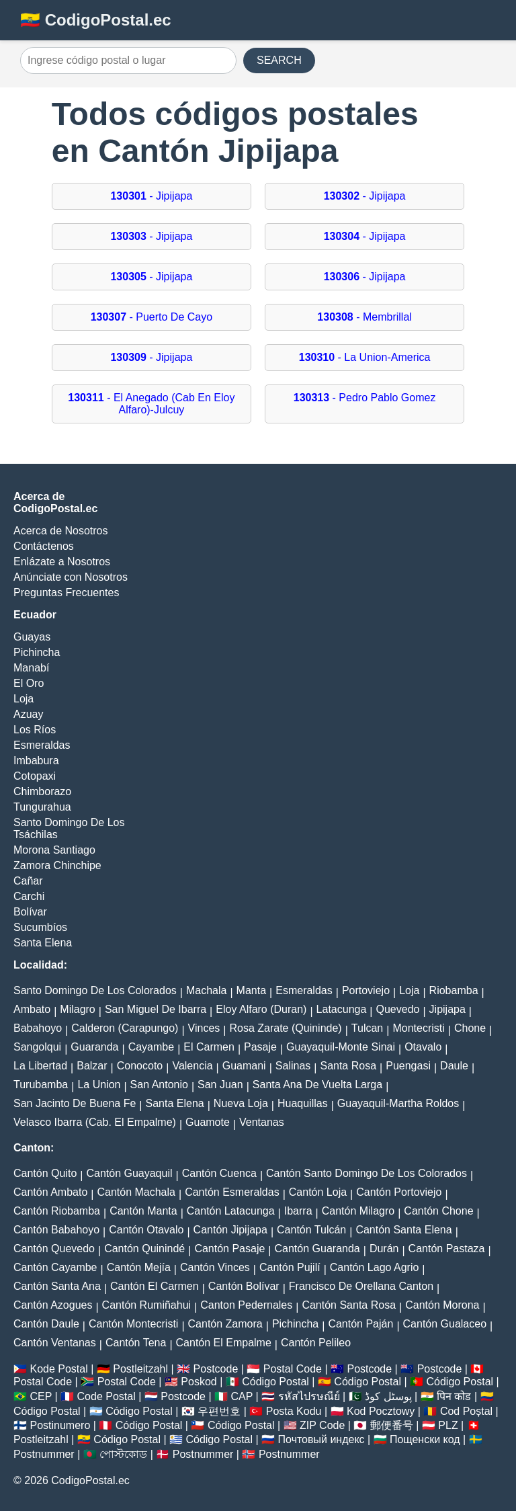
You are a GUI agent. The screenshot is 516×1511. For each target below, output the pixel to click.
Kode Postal (58, 1369)
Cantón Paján (360, 1324)
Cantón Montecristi (133, 1324)
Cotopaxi (34, 776)
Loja (23, 698)
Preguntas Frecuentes (66, 592)
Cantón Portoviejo (398, 1192)
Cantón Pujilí (289, 1267)
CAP (241, 1396)
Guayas (31, 637)
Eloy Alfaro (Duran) (261, 1009)
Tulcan (367, 1028)
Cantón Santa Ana (57, 1286)
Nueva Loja (241, 1103)
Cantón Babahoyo (56, 1229)
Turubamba (40, 1084)
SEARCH (279, 60)
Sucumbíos (40, 927)
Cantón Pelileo (316, 1342)
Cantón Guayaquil (129, 1173)
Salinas (292, 1065)
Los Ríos (34, 729)
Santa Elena (42, 942)
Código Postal (275, 1381)
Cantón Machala (136, 1192)
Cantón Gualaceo (445, 1324)
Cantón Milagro (358, 1211)
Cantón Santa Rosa (349, 1305)
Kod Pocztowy (381, 1411)
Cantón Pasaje (229, 1248)
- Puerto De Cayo (151, 317)
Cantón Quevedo (54, 1248)
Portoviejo (366, 990)
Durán (384, 1248)
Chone (470, 1028)
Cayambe (151, 1047)
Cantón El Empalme (223, 1342)
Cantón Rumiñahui (146, 1305)
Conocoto (140, 1065)
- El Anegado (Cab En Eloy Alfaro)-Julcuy (151, 403)
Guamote (207, 1122)
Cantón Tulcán (311, 1229)
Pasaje (260, 1047)
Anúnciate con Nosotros (70, 577)
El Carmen (208, 1047)
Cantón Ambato (50, 1192)
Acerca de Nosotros (60, 530)
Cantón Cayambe (55, 1267)
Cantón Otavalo (146, 1229)
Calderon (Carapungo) (124, 1028)
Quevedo (397, 1009)
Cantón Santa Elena (403, 1229)
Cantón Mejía (139, 1267)
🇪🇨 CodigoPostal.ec (95, 20)
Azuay (28, 714)
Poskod (198, 1381)
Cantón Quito (45, 1173)
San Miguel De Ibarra (155, 1009)
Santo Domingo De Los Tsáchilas (68, 828)
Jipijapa (447, 1009)
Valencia (192, 1065)
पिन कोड (454, 1396)
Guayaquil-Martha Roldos (398, 1103)
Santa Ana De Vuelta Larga (317, 1084)
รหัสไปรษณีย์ (309, 1396)
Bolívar (30, 911)
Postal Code (292, 1369)
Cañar (28, 881)
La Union (98, 1084)
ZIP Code (322, 1425)
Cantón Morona (442, 1305)
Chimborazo (42, 791)
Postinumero (60, 1425)
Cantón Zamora (225, 1324)
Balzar (92, 1065)
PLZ (448, 1425)
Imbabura (36, 760)
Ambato (31, 1009)
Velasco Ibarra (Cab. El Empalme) (94, 1122)
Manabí (31, 667)
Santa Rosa (348, 1065)
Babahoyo (37, 1028)
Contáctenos (43, 546)
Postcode (216, 1369)
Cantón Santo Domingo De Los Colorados (366, 1173)
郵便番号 (391, 1425)
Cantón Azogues (52, 1305)
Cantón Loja (318, 1192)
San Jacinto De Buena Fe (74, 1103)
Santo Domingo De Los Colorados (95, 990)
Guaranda (94, 1047)
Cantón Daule (46, 1324)
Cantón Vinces (215, 1267)
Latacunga (341, 1009)
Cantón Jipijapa (230, 1229)
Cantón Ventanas (54, 1342)
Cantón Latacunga (231, 1211)
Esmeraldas (41, 745)
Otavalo (422, 1047)
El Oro (28, 683)
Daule (454, 1065)
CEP (41, 1396)
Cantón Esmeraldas (232, 1192)
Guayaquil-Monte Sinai (340, 1047)
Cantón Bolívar (244, 1286)
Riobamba (453, 990)
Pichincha (36, 652)
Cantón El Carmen (154, 1286)
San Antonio (159, 1084)
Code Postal (106, 1396)
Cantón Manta (143, 1211)
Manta (251, 990)
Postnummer (44, 1454)
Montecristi (418, 1028)
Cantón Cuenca (219, 1173)
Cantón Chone (438, 1211)
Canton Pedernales (246, 1305)
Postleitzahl (140, 1369)
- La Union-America (365, 357)
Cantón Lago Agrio (374, 1267)
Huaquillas (302, 1103)
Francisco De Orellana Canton (361, 1286)
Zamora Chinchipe (57, 865)
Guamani (244, 1065)
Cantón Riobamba (56, 1211)
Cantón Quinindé (144, 1248)
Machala (206, 990)
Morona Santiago (54, 850)
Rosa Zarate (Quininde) (285, 1028)
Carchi (28, 896)
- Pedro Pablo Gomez (365, 397)
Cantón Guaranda (317, 1248)
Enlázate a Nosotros (61, 561)
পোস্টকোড (123, 1454)
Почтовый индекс (321, 1439)
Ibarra (298, 1211)
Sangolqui (37, 1047)
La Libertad (40, 1065)
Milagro (77, 1009)
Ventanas (261, 1122)
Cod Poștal (466, 1411)
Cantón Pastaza (446, 1248)
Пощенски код (425, 1439)
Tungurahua (42, 807)
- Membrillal (364, 317)
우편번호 (219, 1411)
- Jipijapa (151, 196)
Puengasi (408, 1065)
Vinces (204, 1028)
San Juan (220, 1084)
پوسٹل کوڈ (388, 1396)
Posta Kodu (294, 1411)
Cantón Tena (135, 1342)
